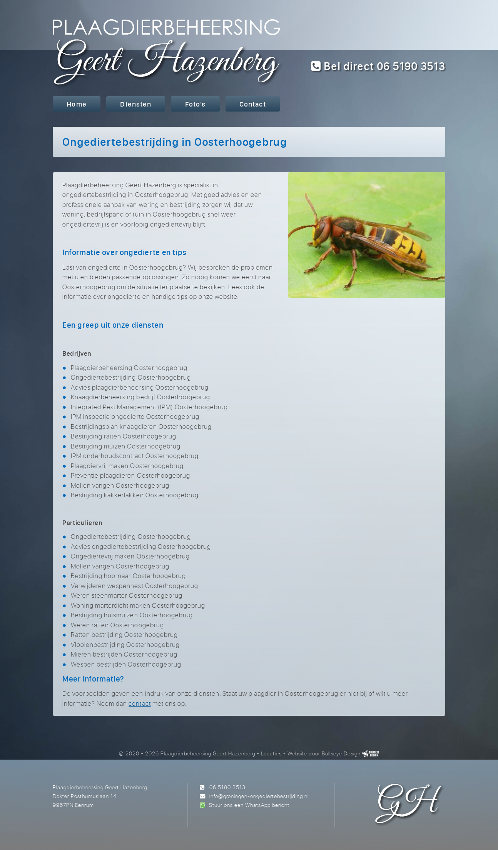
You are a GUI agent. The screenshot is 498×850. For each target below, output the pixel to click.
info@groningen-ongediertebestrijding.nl (259, 796)
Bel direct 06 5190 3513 (378, 66)
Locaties (271, 753)
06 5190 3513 (227, 787)
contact (139, 703)
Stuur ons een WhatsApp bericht (249, 804)
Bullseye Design (341, 753)
